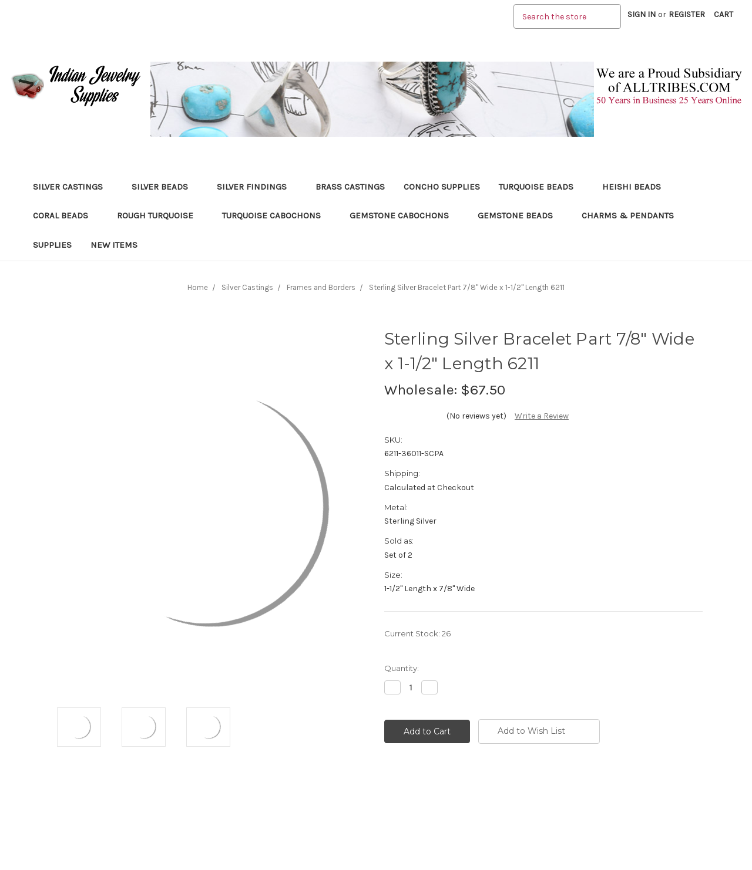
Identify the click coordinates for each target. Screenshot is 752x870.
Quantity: (401, 668)
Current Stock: (417, 633)
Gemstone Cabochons (404, 215)
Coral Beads (65, 215)
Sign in (641, 14)
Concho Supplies (442, 186)
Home (197, 287)
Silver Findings (257, 186)
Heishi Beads (631, 186)
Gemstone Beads (520, 215)
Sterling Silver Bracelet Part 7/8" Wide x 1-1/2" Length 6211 (467, 287)
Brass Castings (350, 186)
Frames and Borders (321, 287)
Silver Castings (73, 186)
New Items (113, 245)
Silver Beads (165, 186)
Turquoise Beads (541, 186)
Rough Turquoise (160, 215)
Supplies (52, 245)
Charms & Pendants (628, 215)
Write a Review (542, 416)
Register (687, 14)
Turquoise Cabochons (276, 215)
